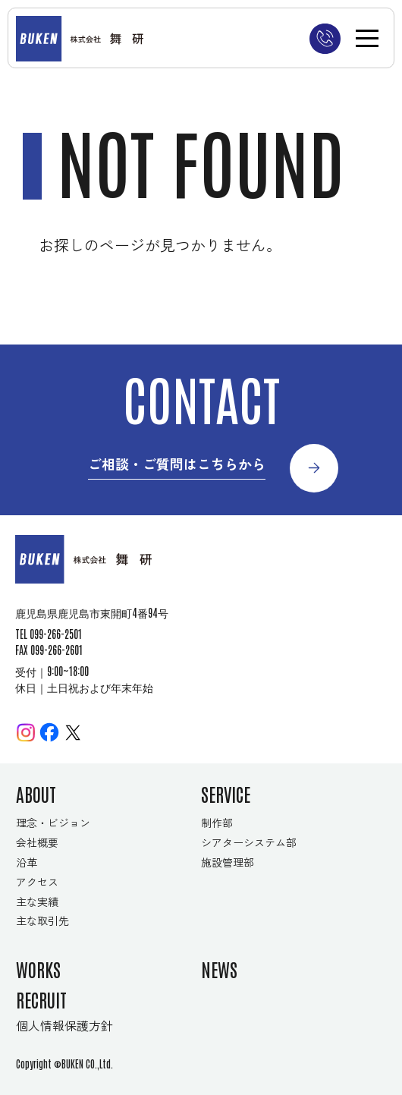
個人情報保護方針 (64, 1025)
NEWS (219, 968)
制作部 (217, 822)
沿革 (26, 862)
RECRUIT (41, 999)
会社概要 (37, 842)
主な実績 (37, 901)
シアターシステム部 (249, 842)
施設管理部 (227, 862)
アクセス (37, 881)
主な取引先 (42, 920)
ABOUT (36, 793)
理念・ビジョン (53, 822)
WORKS (38, 968)
